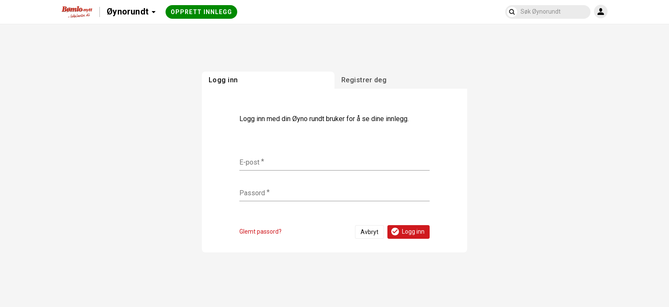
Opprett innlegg (201, 12)
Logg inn (407, 231)
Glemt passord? (260, 231)
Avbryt (369, 232)
